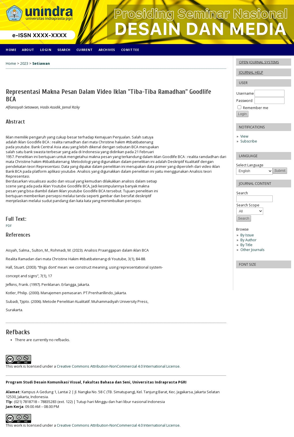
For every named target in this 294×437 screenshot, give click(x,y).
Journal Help (251, 72)
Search (64, 50)
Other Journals (252, 249)
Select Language (249, 165)
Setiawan (41, 63)
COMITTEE (130, 50)
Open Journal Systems (259, 62)
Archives (107, 50)
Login (46, 50)
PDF (9, 226)
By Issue (247, 235)
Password (244, 100)
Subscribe (248, 141)
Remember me (255, 107)
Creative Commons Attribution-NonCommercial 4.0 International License (118, 366)
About (28, 50)
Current (84, 50)
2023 (24, 63)
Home (11, 50)
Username (245, 93)
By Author (248, 240)
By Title (246, 244)
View (244, 136)
